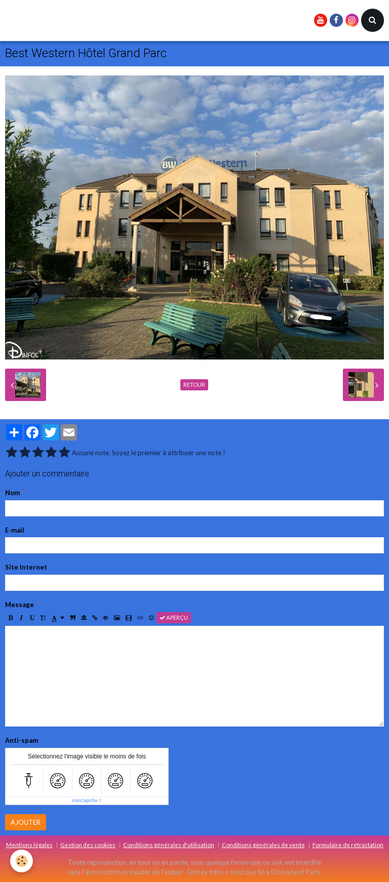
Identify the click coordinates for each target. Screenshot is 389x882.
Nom (12, 493)
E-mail (14, 530)
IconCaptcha (85, 800)
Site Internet (26, 567)
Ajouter (26, 822)
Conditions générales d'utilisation (168, 844)
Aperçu (174, 617)
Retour (194, 384)
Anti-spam (21, 740)
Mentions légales (29, 844)
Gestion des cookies (87, 844)
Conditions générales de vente (263, 844)
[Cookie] (21, 861)
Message (19, 604)
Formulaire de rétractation (348, 844)
